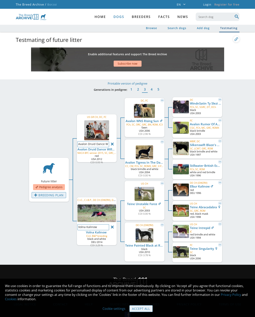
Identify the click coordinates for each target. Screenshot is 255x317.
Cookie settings (114, 309)
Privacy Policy (231, 295)
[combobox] (217, 17)
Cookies (11, 299)
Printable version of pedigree (127, 71)
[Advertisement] (112, 54)
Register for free (226, 4)
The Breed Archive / (31, 4)
